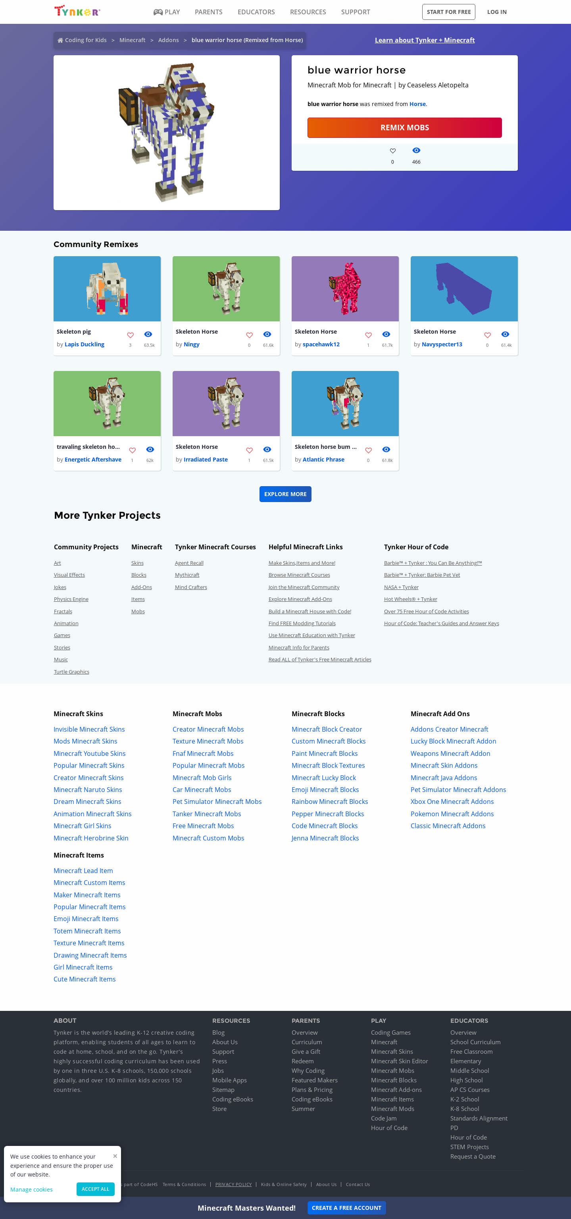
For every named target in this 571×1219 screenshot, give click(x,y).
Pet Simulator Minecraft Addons (458, 789)
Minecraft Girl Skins (83, 825)
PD (454, 1128)
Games (62, 635)
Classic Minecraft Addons (448, 825)
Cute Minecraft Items (85, 979)
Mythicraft (187, 574)
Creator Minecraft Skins (89, 777)
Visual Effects (69, 574)
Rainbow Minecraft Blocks (330, 801)
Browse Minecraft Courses (299, 574)
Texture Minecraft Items (89, 943)
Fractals (63, 611)
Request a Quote (473, 1156)
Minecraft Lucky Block (324, 777)
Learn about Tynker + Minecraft (425, 40)
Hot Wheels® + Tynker (410, 599)
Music (61, 659)
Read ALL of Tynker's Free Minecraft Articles (320, 659)
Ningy (192, 344)
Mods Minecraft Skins (85, 741)
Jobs (218, 1070)
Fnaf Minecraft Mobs (203, 753)
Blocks (138, 574)
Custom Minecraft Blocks (329, 741)
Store (219, 1109)
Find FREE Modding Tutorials (302, 623)
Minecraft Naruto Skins (88, 789)
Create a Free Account (346, 1207)
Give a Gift (306, 1051)
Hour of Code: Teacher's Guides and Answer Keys (441, 623)
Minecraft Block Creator (327, 729)
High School (466, 1080)
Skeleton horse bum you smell (326, 446)
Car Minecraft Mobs (202, 789)
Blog (218, 1032)
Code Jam (384, 1118)
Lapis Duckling (84, 344)
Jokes (60, 587)
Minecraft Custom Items (89, 882)
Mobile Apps (229, 1080)
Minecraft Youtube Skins (90, 753)
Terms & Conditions (184, 1184)
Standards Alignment (479, 1118)
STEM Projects (469, 1147)
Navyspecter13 (442, 344)
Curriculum (307, 1042)
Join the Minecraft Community (304, 587)
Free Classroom (471, 1051)
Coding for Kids (86, 40)
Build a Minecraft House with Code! (310, 611)
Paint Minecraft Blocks (325, 753)
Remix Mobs (405, 127)
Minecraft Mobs (392, 1070)
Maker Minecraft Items (87, 895)
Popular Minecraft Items (90, 906)
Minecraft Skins (392, 1051)
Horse (418, 104)
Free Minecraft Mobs (203, 825)
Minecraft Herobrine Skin (91, 838)
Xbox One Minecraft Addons (452, 801)
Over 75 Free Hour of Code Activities (426, 611)
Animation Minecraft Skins (93, 813)
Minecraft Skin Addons (444, 765)
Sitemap (223, 1089)
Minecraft (132, 40)
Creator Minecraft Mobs (208, 729)
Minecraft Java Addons (444, 777)
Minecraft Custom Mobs (208, 838)
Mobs (138, 611)
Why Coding (308, 1070)
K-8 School (464, 1109)
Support (223, 1051)
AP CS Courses (470, 1089)
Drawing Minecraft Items (90, 955)
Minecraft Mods (392, 1109)
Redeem (303, 1061)
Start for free (449, 11)
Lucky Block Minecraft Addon (453, 741)
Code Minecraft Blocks (325, 825)
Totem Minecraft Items (87, 931)
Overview (305, 1032)
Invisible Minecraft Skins (89, 729)
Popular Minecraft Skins (89, 765)
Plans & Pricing (312, 1089)
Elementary (465, 1061)
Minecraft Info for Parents (299, 647)
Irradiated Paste (206, 459)
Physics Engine (71, 599)
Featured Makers (315, 1080)
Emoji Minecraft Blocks (325, 789)
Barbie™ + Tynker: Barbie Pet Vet (422, 574)
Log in (497, 11)
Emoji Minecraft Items (86, 918)
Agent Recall (189, 562)
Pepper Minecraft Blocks (328, 813)
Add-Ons (141, 587)
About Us (225, 1042)
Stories (62, 647)
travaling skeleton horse (88, 446)
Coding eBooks (232, 1099)
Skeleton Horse (197, 331)
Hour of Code (389, 1128)
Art (57, 562)
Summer (303, 1109)
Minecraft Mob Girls (202, 777)
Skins (137, 562)
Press (219, 1061)
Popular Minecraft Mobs (209, 765)
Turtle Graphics (71, 671)
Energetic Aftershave (93, 459)
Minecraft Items (392, 1099)
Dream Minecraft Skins (87, 801)
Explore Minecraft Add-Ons (300, 599)
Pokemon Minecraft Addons (452, 813)
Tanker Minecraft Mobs (207, 813)
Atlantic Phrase (323, 459)
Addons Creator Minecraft (449, 729)
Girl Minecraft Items (83, 967)
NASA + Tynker (401, 587)
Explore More (285, 494)
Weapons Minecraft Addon (450, 753)
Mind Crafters (191, 587)
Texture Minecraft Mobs (208, 741)
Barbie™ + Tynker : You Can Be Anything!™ (433, 562)
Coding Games (391, 1032)
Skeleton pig (74, 331)
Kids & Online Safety (284, 1184)
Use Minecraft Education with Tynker (312, 635)
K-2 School (464, 1099)
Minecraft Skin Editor (399, 1061)
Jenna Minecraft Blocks (325, 838)
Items (138, 599)
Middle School (469, 1070)
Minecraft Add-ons (396, 1089)
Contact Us (358, 1184)
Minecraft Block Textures (328, 765)
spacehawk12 (321, 344)
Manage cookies (31, 1189)
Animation (66, 623)
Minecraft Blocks (394, 1080)
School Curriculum (475, 1042)
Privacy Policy (233, 1184)
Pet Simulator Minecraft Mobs (217, 801)
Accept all (96, 1189)
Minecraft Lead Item (83, 870)
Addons (168, 40)
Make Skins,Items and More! (302, 562)
